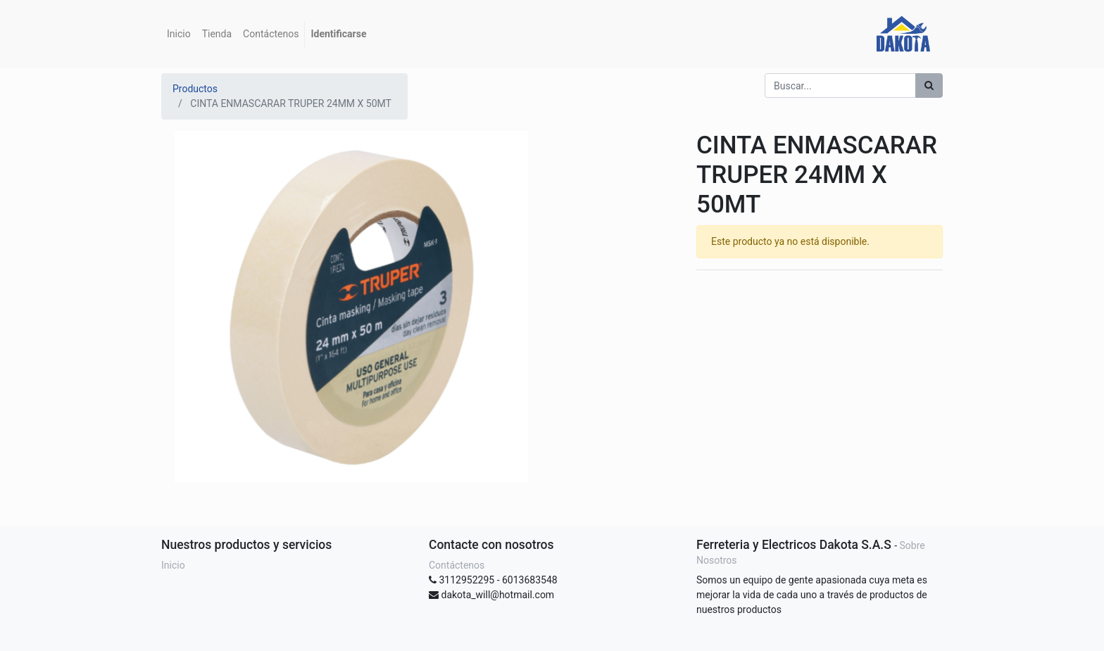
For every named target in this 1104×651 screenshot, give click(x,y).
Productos (195, 88)
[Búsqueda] (929, 85)
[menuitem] (178, 34)
